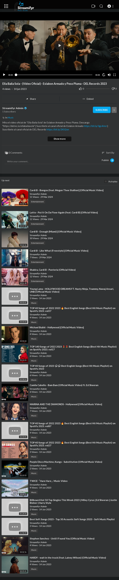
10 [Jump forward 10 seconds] (104, 75)
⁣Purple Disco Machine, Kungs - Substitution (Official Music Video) (66, 461)
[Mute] (109, 74)
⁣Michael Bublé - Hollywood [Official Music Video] (57, 327)
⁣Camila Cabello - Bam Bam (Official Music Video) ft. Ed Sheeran (64, 385)
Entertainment (37, 201)
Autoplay (112, 181)
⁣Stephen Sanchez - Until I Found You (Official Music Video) (62, 538)
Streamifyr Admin (14, 108)
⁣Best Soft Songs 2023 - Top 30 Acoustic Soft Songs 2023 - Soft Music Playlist (72, 519)
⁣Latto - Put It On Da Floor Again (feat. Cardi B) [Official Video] (64, 212)
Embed (88, 98)
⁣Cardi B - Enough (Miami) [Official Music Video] (55, 231)
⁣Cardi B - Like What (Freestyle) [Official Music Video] (59, 250)
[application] (59, 45)
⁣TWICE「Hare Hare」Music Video (48, 480)
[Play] (4, 74)
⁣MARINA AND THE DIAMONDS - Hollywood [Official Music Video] (66, 404)
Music (11, 117)
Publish (108, 160)
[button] (111, 6)
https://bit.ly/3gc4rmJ (95, 126)
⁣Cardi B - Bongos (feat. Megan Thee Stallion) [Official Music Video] (66, 190)
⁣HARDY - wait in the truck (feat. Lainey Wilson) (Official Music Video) (68, 557)
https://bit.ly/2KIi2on (58, 129)
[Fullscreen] (114, 74)
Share (31, 98)
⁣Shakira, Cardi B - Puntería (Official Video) (53, 269)
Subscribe (101, 109)
